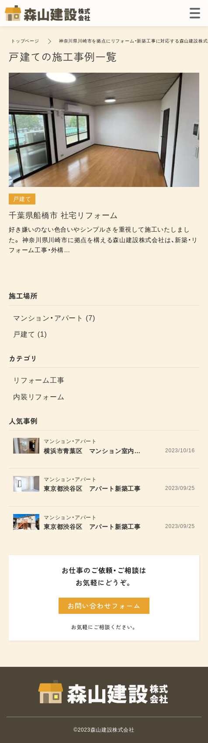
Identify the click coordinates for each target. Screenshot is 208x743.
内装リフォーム (39, 397)
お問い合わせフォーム (104, 605)
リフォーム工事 (39, 380)
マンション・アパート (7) (54, 318)
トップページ (25, 41)
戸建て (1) (30, 334)
